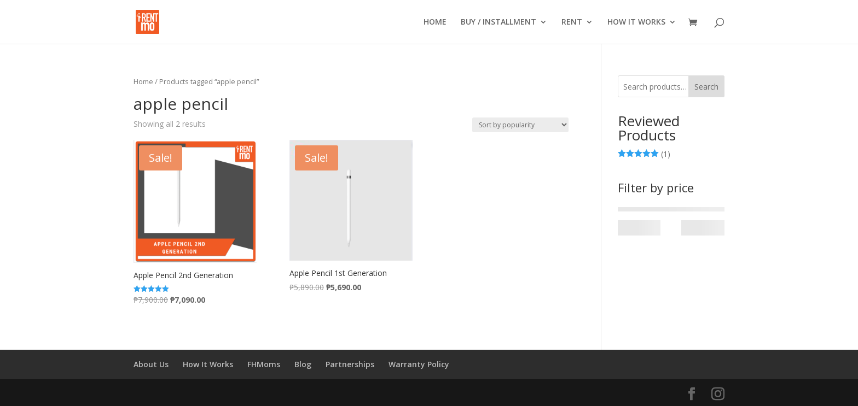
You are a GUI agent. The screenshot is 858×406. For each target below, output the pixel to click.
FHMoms (263, 364)
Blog (302, 364)
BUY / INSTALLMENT (498, 22)
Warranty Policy (419, 364)
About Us (151, 364)
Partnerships (350, 364)
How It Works (208, 364)
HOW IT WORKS (636, 22)
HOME (435, 22)
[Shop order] (520, 124)
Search (706, 86)
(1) (644, 154)
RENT (571, 22)
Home (143, 81)
